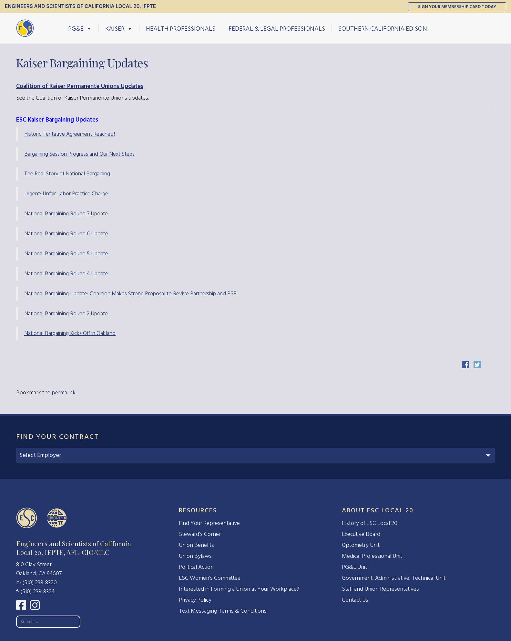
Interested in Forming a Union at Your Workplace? (239, 589)
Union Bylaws (195, 556)
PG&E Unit (354, 567)
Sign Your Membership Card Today (457, 6)
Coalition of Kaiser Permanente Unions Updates (79, 86)
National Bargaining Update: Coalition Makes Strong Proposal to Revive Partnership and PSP (130, 293)
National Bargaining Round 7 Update (66, 213)
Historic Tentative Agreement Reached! (69, 134)
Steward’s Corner (200, 534)
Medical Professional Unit (372, 556)
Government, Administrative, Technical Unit (393, 578)
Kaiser (119, 28)
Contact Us (355, 600)
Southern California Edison (382, 28)
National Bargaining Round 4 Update (66, 273)
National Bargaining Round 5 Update (66, 253)
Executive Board (361, 534)
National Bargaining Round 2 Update (66, 313)
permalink (64, 392)
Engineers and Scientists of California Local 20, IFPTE (80, 6)
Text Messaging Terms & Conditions (223, 611)
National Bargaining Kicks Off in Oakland (70, 333)
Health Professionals (180, 28)
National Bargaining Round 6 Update (66, 233)
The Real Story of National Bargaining (67, 173)
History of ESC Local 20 (369, 523)
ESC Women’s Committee (209, 578)
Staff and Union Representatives (380, 589)
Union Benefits (196, 545)
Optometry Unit (361, 545)
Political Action (196, 567)
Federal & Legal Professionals (277, 28)
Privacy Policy (195, 600)
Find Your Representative (209, 523)
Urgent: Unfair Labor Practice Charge (66, 193)
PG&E (80, 28)
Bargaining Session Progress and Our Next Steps (79, 154)
